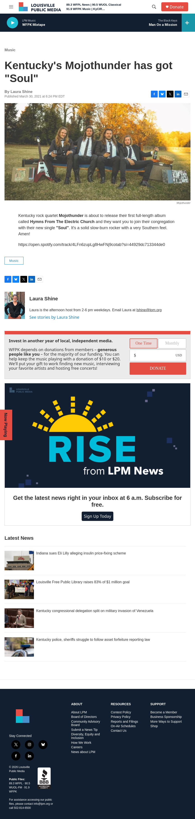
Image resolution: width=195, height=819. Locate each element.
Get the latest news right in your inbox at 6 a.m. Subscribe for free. (97, 501)
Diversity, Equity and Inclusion (85, 736)
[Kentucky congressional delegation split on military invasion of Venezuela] (19, 618)
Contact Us (118, 730)
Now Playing (5, 425)
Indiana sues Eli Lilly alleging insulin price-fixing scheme (81, 553)
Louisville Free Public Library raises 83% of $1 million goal (83, 582)
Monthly (172, 343)
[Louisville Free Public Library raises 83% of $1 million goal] (19, 589)
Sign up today (97, 516)
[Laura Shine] (15, 305)
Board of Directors (84, 717)
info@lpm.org (42, 803)
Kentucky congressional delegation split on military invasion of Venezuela (94, 611)
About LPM (79, 712)
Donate (177, 7)
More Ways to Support (166, 721)
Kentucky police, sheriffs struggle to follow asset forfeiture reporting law (93, 640)
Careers (77, 747)
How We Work (81, 742)
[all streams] (188, 23)
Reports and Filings (124, 721)
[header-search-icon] (154, 7)
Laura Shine (43, 298)
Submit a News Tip (84, 730)
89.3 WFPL (16, 783)
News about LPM (83, 752)
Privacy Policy (121, 717)
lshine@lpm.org (149, 310)
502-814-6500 (22, 807)
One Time (144, 343)
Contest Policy (121, 712)
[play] (12, 22)
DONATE (158, 368)
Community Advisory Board (85, 723)
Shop (154, 726)
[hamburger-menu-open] (11, 6)
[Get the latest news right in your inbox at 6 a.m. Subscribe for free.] (97, 435)
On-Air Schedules (123, 726)
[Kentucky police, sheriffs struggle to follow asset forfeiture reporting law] (19, 647)
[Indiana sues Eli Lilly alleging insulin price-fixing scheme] (19, 560)
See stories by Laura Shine (54, 317)
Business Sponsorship (166, 717)
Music (10, 50)
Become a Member (163, 712)
